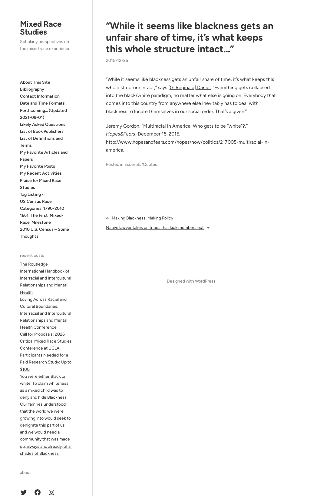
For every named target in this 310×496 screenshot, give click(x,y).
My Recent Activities (41, 173)
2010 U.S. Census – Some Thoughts (44, 233)
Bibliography (32, 89)
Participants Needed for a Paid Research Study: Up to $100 (45, 362)
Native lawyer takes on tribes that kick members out (155, 227)
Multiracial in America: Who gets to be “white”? (194, 126)
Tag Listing (30, 194)
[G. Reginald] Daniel (189, 87)
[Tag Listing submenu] (43, 194)
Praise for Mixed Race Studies (40, 184)
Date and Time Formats (42, 103)
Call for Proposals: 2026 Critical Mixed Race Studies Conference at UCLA (46, 341)
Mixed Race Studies (40, 28)
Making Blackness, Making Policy (142, 218)
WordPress (205, 281)
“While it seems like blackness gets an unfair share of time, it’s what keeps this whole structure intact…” (189, 37)
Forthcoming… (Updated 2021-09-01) (43, 114)
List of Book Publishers (42, 131)
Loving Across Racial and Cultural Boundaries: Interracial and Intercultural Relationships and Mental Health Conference (45, 313)
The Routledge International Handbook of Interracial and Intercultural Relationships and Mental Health (45, 278)
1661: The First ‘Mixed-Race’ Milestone (41, 219)
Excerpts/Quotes (140, 164)
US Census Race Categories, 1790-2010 (42, 205)
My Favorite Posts (37, 166)
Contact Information (40, 96)
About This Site (35, 82)
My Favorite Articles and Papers (44, 156)
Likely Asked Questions (42, 124)
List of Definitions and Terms (41, 142)
